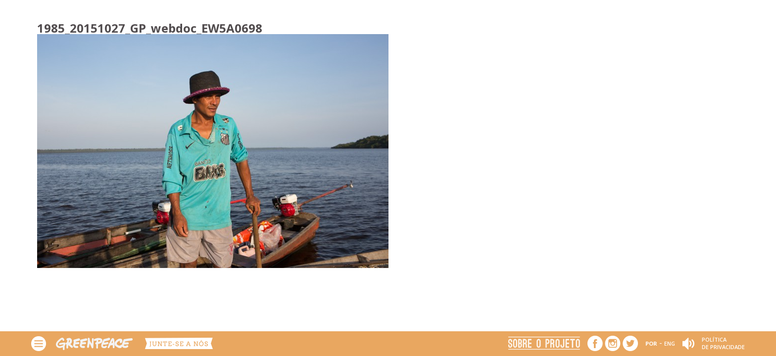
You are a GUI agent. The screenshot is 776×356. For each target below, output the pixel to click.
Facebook (595, 343)
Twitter (630, 343)
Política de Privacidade (723, 343)
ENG (669, 343)
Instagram (613, 343)
